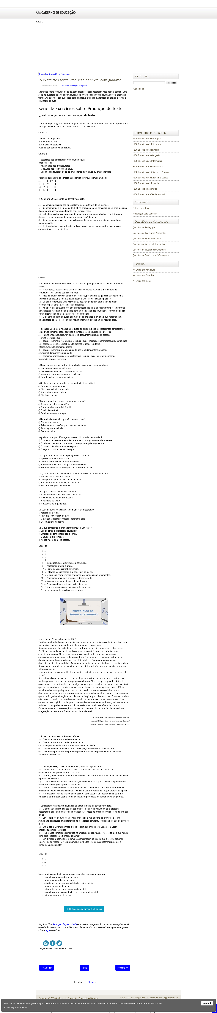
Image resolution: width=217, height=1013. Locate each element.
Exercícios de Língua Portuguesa (57, 74)
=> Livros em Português (144, 269)
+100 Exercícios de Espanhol (146, 183)
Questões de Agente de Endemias (149, 244)
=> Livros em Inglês (142, 280)
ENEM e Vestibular (141, 208)
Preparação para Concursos (146, 213)
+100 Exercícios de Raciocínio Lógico (150, 177)
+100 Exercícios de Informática (147, 160)
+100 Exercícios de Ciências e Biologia (151, 172)
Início (84, 968)
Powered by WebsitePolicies (16, 1007)
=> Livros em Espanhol (143, 275)
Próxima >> (122, 968)
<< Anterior (46, 968)
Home (41, 74)
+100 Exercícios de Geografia (146, 155)
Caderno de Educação (66, 998)
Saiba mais (156, 1003)
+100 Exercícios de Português (147, 138)
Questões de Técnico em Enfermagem (151, 255)
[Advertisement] (108, 46)
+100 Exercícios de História (146, 149)
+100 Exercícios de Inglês (145, 188)
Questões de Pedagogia (144, 227)
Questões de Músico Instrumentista (150, 249)
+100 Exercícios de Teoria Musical (149, 194)
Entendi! (207, 1003)
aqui (48, 930)
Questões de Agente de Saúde (147, 238)
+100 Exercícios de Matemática (148, 166)
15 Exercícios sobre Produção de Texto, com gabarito (79, 80)
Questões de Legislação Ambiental (149, 233)
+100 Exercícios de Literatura (147, 144)
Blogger (91, 982)
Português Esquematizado (65, 924)
